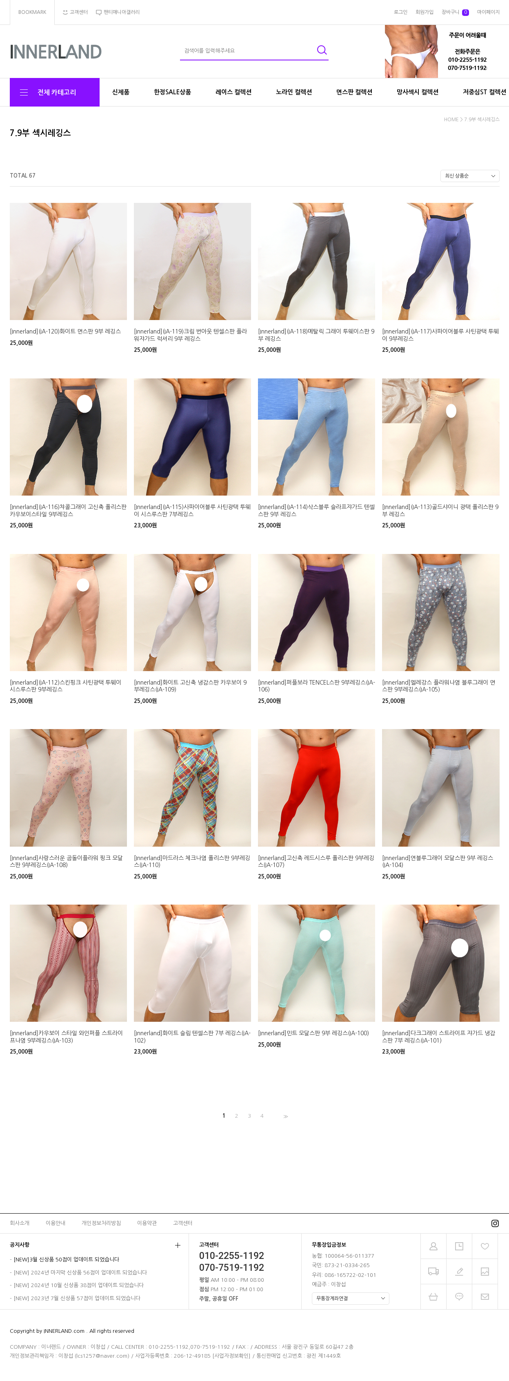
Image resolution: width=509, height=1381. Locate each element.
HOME (451, 119)
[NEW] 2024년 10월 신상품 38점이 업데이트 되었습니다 (78, 1285)
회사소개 (19, 1223)
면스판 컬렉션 (354, 92)
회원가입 (424, 12)
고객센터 (183, 1223)
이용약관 (147, 1223)
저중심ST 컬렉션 (484, 92)
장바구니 (455, 12)
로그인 (400, 12)
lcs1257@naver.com (101, 1356)
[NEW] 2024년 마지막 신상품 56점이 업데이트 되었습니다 (80, 1272)
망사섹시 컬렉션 (417, 92)
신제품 (120, 92)
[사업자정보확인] (231, 1356)
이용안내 (55, 1223)
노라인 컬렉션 (294, 92)
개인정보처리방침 (101, 1223)
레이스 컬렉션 (233, 92)
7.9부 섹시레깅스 (482, 119)
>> (285, 1116)
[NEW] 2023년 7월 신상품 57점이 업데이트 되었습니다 (76, 1298)
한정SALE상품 (172, 92)
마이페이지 (488, 12)
